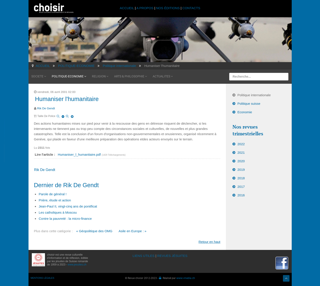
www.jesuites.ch (77, 264)
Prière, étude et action (55, 200)
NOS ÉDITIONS (168, 8)
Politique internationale (254, 95)
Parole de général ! (53, 194)
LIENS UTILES (144, 256)
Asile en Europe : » (133, 231)
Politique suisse (249, 103)
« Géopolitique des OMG (94, 231)
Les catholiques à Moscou (58, 212)
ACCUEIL (127, 8)
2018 (241, 178)
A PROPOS (145, 8)
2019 (241, 169)
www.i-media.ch (185, 278)
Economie (245, 112)
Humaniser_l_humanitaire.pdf (80, 154)
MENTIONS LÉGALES (42, 278)
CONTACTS (191, 8)
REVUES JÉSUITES (172, 256)
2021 (241, 152)
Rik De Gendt (46, 108)
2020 (241, 161)
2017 (241, 186)
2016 (241, 195)
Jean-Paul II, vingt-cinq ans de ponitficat (68, 206)
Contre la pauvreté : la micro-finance (65, 218)
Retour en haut (209, 242)
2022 (241, 144)
